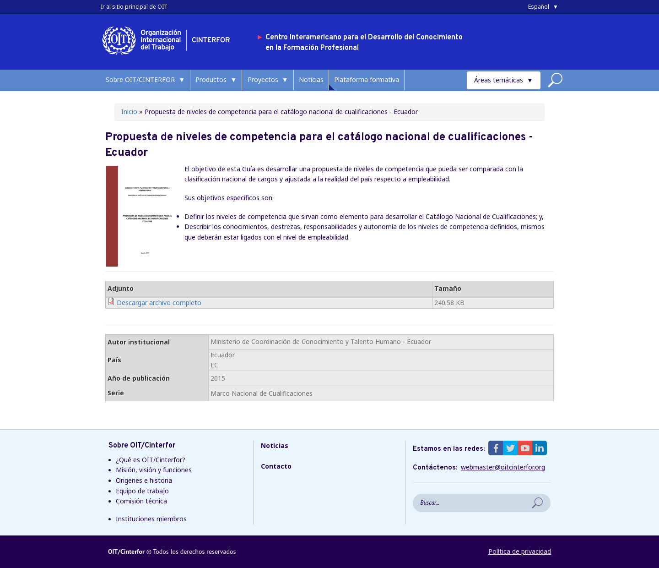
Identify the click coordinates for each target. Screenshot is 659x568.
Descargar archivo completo (159, 302)
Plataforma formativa (366, 79)
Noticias (311, 79)
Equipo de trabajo (142, 490)
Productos (211, 79)
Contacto (276, 466)
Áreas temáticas (498, 80)
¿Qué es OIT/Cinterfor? (150, 459)
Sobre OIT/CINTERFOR (140, 79)
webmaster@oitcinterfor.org (503, 467)
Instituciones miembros (151, 518)
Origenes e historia (144, 480)
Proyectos (263, 79)
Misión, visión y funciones (154, 469)
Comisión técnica (141, 501)
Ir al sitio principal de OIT (134, 7)
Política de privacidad (519, 551)
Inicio (129, 111)
